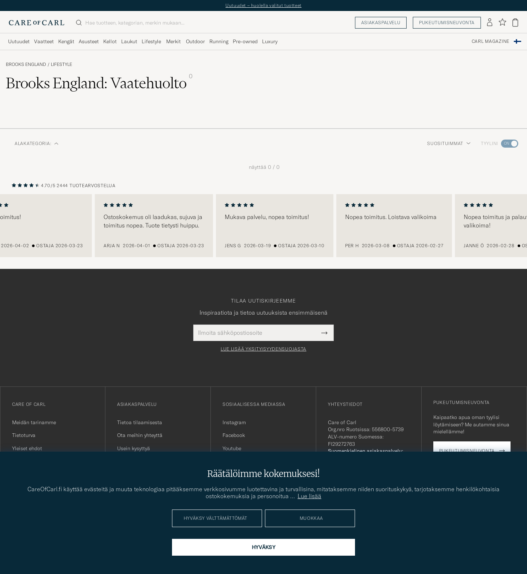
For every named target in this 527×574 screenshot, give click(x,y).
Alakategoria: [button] (37, 143)
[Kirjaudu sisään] (489, 22)
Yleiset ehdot (27, 448)
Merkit (173, 41)
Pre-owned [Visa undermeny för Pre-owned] (245, 41)
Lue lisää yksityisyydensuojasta (263, 349)
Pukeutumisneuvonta (447, 22)
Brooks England (26, 64)
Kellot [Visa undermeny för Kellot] (110, 41)
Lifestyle (61, 64)
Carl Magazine (490, 41)
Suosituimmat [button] (449, 143)
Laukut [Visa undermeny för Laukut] (129, 41)
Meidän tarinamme (34, 422)
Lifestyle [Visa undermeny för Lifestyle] (151, 41)
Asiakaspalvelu (380, 22)
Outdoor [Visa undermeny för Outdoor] (195, 41)
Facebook (234, 435)
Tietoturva (23, 435)
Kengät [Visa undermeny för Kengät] (66, 41)
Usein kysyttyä (133, 448)
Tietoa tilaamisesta (139, 422)
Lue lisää (309, 496)
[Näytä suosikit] (502, 22)
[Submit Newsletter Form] (324, 332)
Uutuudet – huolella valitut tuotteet (263, 5)
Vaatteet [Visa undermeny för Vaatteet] (44, 41)
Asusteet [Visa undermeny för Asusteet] (89, 41)
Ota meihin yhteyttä (139, 435)
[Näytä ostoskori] (515, 22)
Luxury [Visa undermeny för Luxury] (269, 41)
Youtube (232, 448)
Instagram (234, 422)
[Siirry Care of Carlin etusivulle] (36, 23)
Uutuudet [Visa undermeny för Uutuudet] (19, 41)
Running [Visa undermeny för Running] (218, 41)
